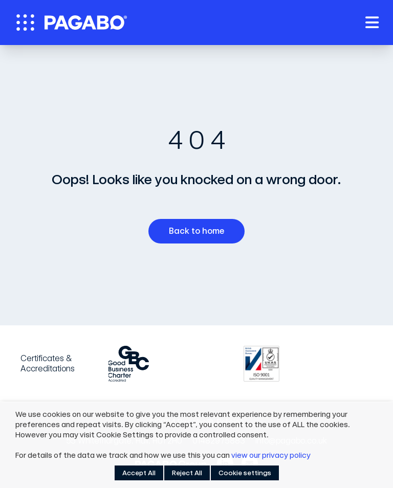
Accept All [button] (139, 473)
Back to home (200, 231)
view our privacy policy (271, 455)
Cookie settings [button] (245, 473)
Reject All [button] (187, 473)
